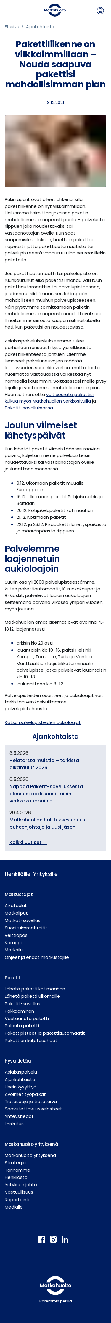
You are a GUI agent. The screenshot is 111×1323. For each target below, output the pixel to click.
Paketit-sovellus (22, 1003)
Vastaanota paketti (27, 1018)
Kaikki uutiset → (28, 842)
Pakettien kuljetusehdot (31, 1040)
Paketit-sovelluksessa (29, 408)
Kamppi (13, 942)
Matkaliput (16, 913)
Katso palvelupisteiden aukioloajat (43, 722)
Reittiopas (16, 935)
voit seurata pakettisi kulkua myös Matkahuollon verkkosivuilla (49, 397)
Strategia (15, 1162)
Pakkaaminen (19, 1011)
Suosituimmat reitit (26, 928)
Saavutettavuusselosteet (33, 1109)
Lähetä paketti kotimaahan (35, 989)
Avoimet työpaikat (25, 1094)
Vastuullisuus (19, 1192)
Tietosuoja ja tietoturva (31, 1101)
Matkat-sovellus (22, 920)
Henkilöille (14, 874)
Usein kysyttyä (20, 1087)
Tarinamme (17, 1170)
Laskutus (14, 1124)
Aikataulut (16, 905)
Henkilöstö (16, 1177)
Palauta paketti (22, 1025)
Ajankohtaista (40, 27)
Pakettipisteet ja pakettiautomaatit (45, 1033)
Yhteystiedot (19, 1116)
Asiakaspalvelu (21, 1072)
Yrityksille (42, 874)
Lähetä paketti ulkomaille (32, 996)
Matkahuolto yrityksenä (30, 1155)
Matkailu (14, 950)
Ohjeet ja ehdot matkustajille (37, 957)
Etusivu (12, 27)
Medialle (14, 1207)
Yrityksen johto (21, 1184)
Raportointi (17, 1199)
